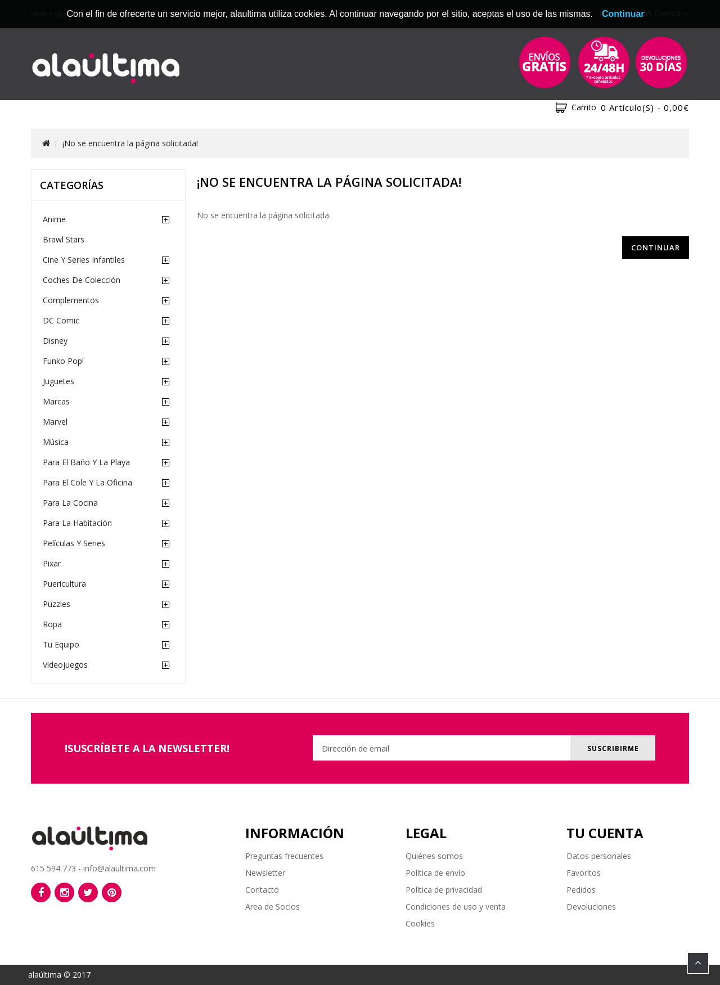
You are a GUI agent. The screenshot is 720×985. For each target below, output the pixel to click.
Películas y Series (74, 543)
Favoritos (583, 872)
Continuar (655, 247)
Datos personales (598, 856)
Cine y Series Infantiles (84, 259)
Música (56, 442)
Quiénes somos (434, 856)
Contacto (262, 889)
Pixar (52, 563)
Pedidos (581, 889)
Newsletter (265, 872)
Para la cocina (70, 502)
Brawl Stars (63, 239)
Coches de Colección (81, 280)
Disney (55, 340)
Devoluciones (591, 906)
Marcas (56, 401)
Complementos (71, 300)
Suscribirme (612, 748)
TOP (698, 963)
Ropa (52, 624)
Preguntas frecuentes (284, 856)
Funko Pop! (63, 361)
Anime (54, 219)
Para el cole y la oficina (87, 482)
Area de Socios (272, 906)
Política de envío (435, 872)
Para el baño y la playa (86, 462)
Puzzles (56, 604)
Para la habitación (77, 523)
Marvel (55, 421)
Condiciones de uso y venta (456, 906)
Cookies (420, 923)
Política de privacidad (444, 889)
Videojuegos (65, 664)
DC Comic (61, 320)
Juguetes (58, 381)
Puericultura (64, 583)
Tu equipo (61, 644)
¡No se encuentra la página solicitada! (130, 143)
